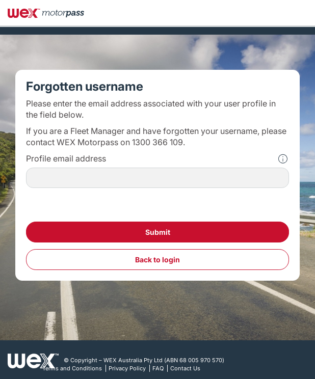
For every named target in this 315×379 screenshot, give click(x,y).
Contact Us (185, 368)
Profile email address (66, 158)
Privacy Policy (127, 368)
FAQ (158, 368)
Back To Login (157, 259)
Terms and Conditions (72, 368)
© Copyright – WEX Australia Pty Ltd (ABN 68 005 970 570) (144, 360)
